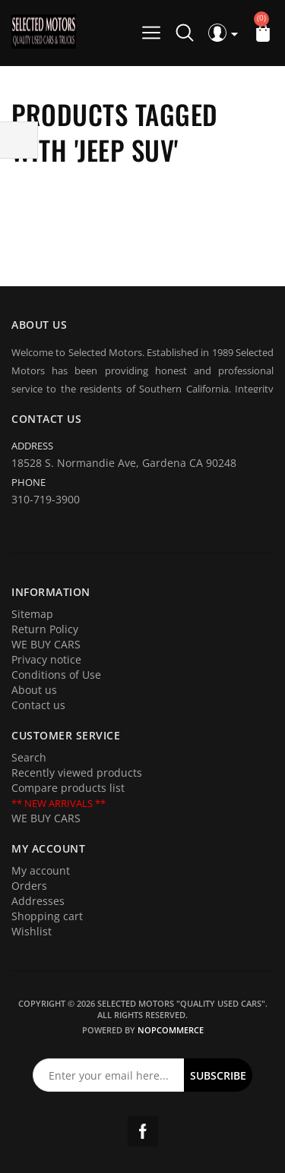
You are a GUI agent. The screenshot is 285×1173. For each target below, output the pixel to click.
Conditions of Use (56, 674)
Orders (29, 885)
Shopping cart (47, 916)
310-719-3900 (45, 499)
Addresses (38, 901)
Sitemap (32, 614)
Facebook (143, 1131)
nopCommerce (171, 1030)
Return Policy (44, 629)
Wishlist (31, 931)
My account (40, 870)
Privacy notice (46, 659)
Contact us (38, 705)
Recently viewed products (76, 772)
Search (28, 757)
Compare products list (68, 787)
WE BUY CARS (46, 644)
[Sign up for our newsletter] (109, 1075)
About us (34, 690)
